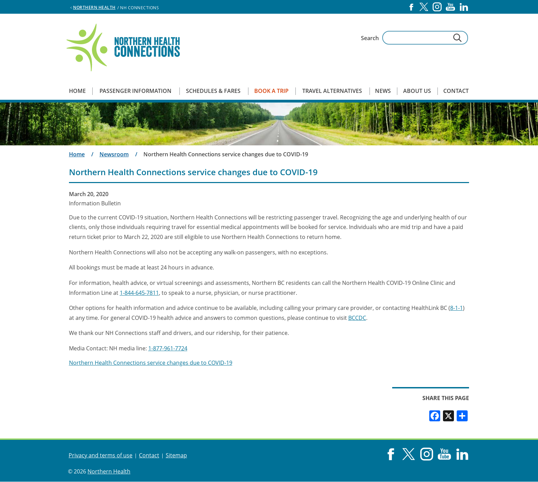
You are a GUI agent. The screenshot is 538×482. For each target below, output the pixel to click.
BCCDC (357, 318)
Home (77, 91)
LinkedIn (464, 7)
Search (370, 38)
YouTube (450, 7)
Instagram (437, 7)
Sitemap (176, 455)
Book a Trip (271, 91)
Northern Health (94, 7)
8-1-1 (456, 308)
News (383, 91)
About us (417, 91)
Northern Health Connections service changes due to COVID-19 (150, 362)
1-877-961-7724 (167, 348)
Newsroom (114, 154)
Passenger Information (136, 91)
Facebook (411, 7)
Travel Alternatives (332, 91)
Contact (456, 91)
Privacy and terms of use (100, 455)
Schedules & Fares (213, 91)
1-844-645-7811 (139, 293)
